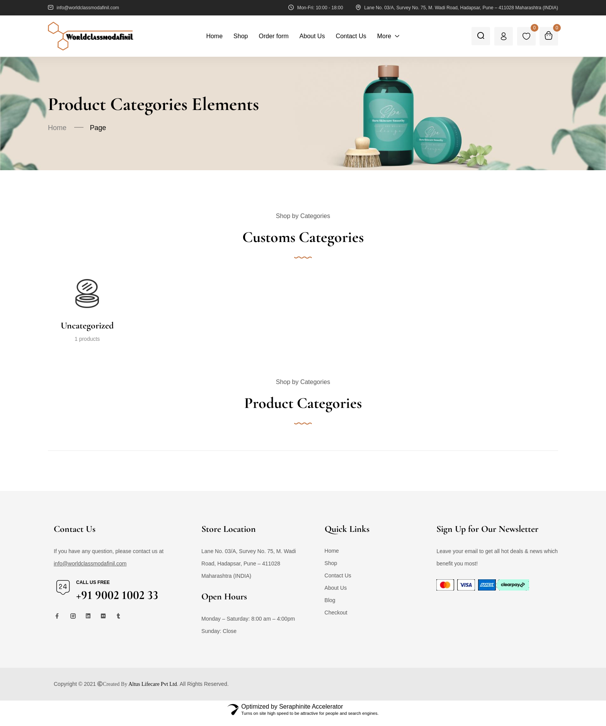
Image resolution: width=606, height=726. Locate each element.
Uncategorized (87, 326)
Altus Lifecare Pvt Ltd (152, 691)
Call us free (93, 589)
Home (57, 128)
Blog (330, 607)
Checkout (336, 619)
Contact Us (338, 582)
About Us (336, 595)
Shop (331, 570)
